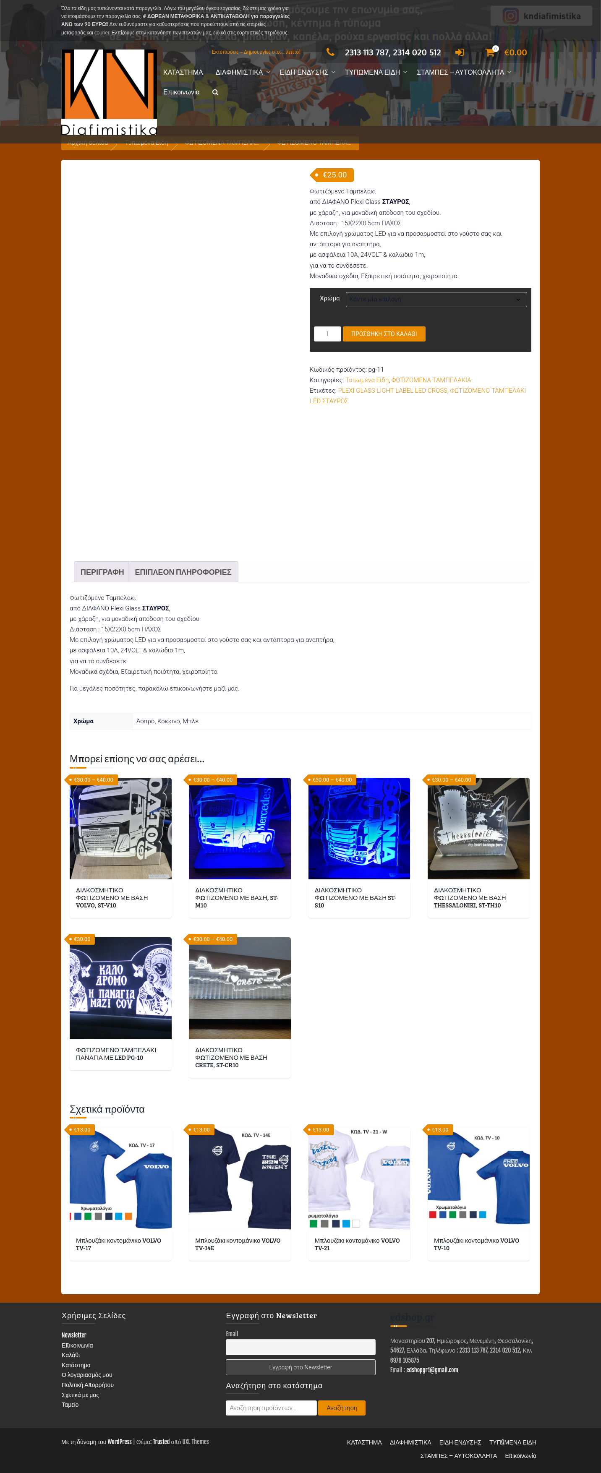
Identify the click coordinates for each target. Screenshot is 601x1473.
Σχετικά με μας (80, 1394)
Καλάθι (71, 1354)
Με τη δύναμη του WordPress (96, 1441)
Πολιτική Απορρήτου (88, 1384)
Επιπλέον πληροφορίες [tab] (183, 572)
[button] (215, 92)
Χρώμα (330, 298)
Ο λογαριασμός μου (87, 1374)
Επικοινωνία (181, 92)
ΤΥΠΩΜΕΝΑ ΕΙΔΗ (372, 72)
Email (232, 1333)
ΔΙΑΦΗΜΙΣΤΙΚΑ (239, 72)
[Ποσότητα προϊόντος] (327, 334)
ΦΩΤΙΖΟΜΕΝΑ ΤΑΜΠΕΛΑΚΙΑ (431, 380)
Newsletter (74, 1335)
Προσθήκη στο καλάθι (384, 334)
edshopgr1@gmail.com (432, 1370)
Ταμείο (70, 1404)
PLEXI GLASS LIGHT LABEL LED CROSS (392, 390)
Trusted (161, 1441)
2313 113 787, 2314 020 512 (381, 52)
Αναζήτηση (342, 1408)
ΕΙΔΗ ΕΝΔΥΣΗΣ (304, 72)
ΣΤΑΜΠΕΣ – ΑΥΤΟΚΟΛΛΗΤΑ (460, 72)
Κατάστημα (76, 1365)
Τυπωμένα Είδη (367, 380)
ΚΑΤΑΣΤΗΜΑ (183, 72)
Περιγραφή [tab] (102, 572)
